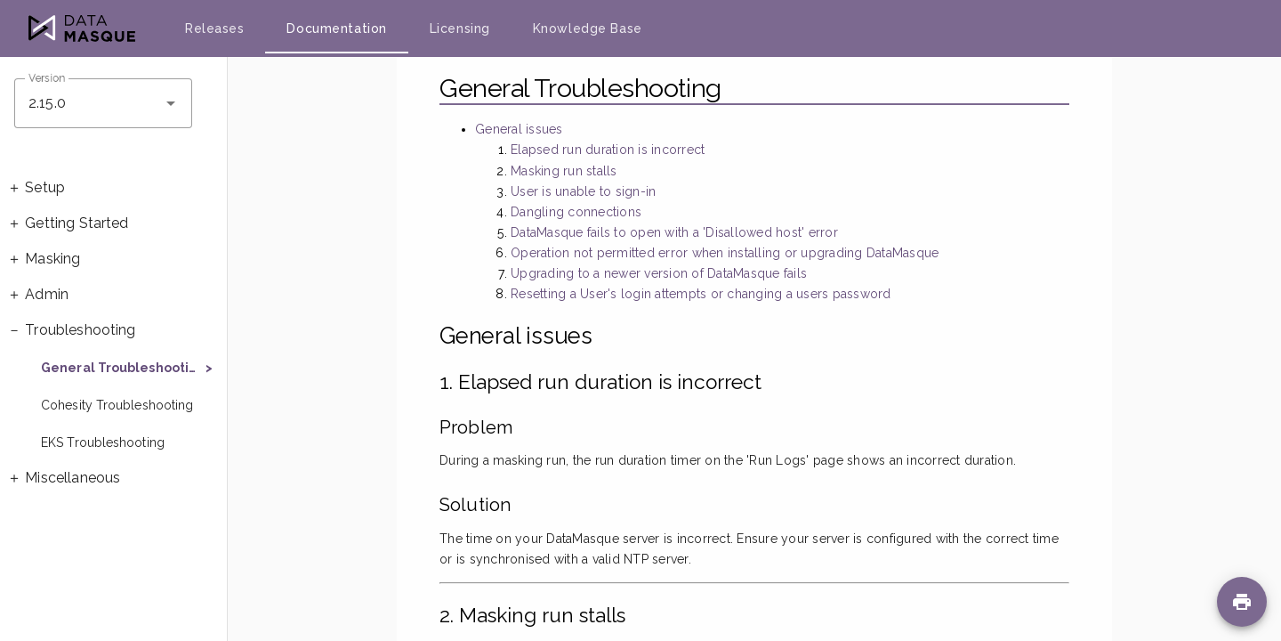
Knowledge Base (587, 28)
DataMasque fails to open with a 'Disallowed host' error (674, 232)
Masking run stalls (564, 171)
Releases (214, 28)
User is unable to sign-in (583, 191)
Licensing (460, 28)
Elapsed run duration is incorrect (608, 149)
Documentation (336, 28)
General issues (519, 129)
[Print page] (1242, 602)
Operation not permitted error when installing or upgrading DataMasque (725, 253)
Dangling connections (576, 212)
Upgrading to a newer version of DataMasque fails (659, 273)
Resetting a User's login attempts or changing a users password (701, 294)
